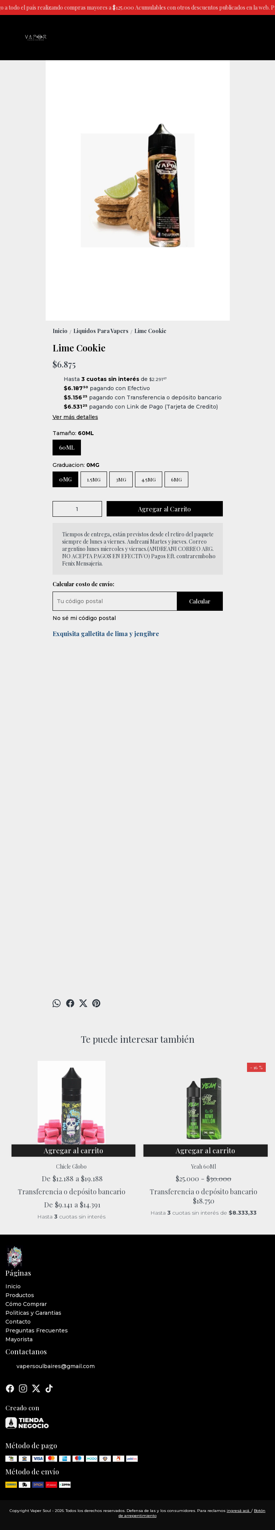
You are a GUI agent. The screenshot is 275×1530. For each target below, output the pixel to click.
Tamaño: (73, 433)
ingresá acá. (239, 1510)
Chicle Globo (71, 1166)
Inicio (13, 1286)
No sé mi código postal (84, 618)
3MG (121, 479)
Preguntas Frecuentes (36, 1330)
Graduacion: (76, 465)
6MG (176, 479)
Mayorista (19, 1339)
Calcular (200, 601)
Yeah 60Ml (203, 1166)
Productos (19, 1295)
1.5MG (93, 479)
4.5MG (149, 479)
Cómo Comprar (26, 1304)
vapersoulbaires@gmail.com (50, 1366)
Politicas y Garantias (33, 1312)
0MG (65, 479)
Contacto (18, 1321)
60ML (66, 447)
